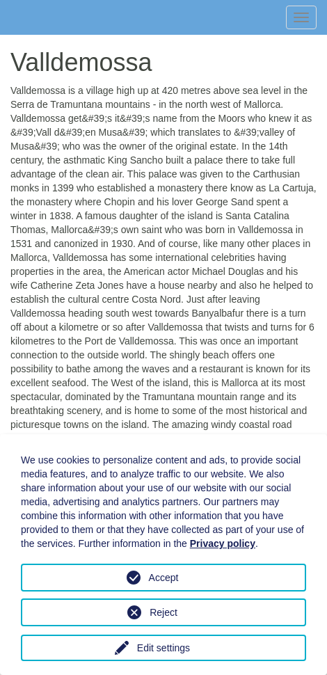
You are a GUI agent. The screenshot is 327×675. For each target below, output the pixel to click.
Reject (163, 612)
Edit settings (163, 647)
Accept (164, 577)
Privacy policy (222, 543)
